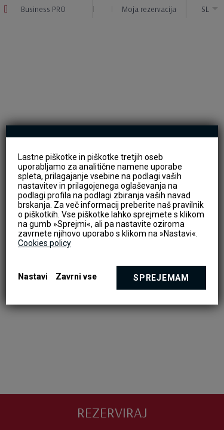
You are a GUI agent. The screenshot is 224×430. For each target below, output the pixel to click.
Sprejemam (161, 277)
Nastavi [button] (33, 276)
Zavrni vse (76, 276)
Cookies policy (44, 243)
